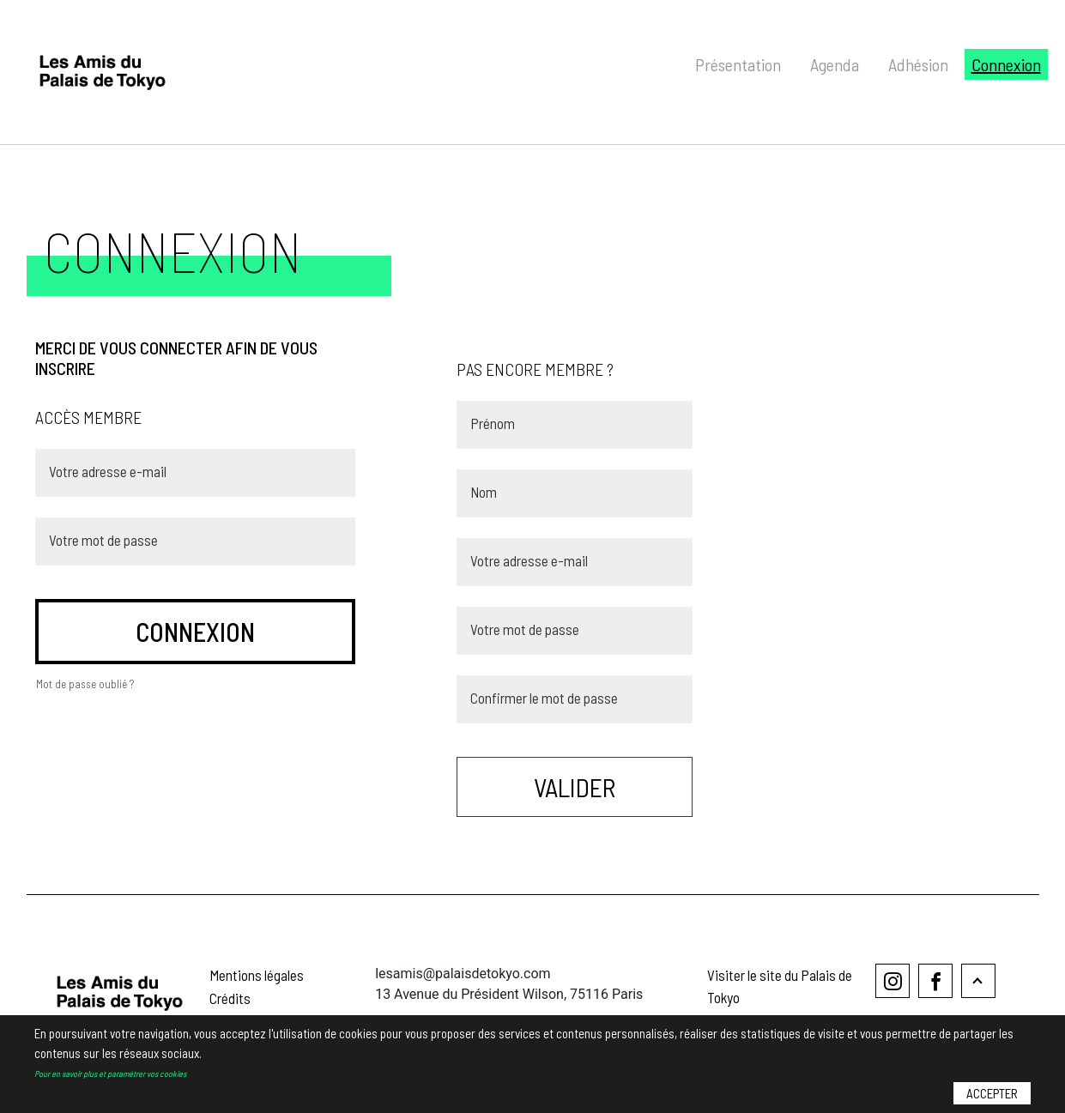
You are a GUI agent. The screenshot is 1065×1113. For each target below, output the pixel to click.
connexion (195, 631)
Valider (574, 786)
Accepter (992, 1093)
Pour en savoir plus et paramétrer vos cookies (110, 1073)
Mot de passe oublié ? (85, 684)
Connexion (1006, 64)
